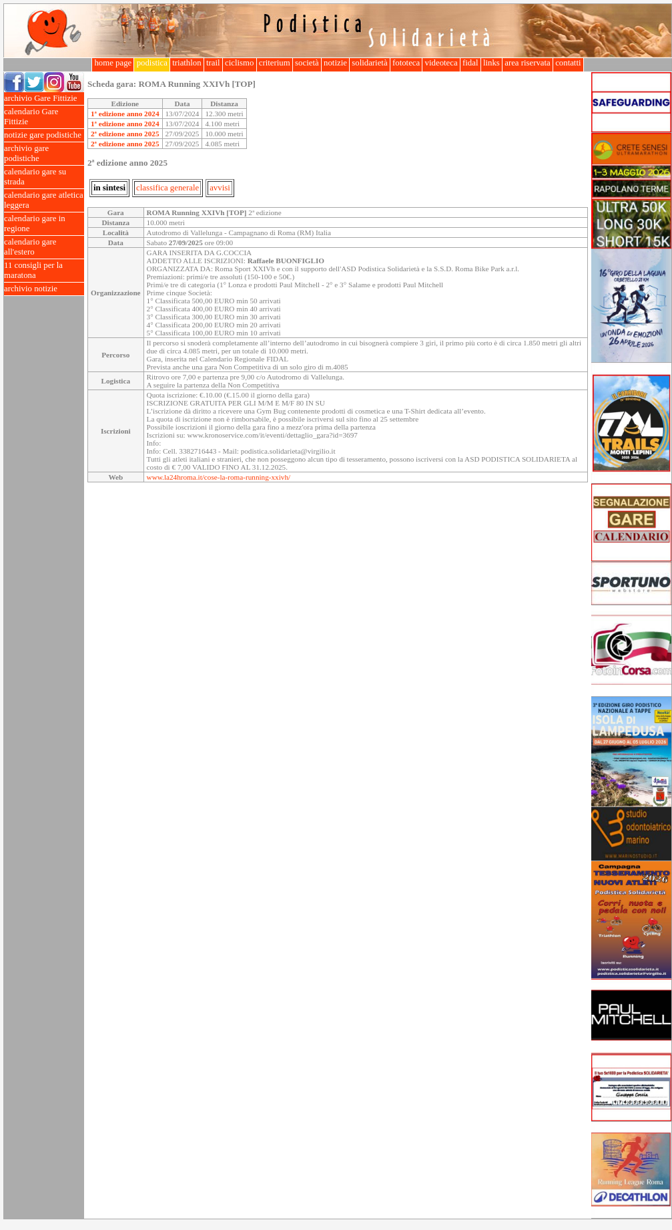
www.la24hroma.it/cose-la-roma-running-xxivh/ (219, 477)
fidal (470, 62)
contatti (568, 62)
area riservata (527, 62)
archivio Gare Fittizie (44, 98)
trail (213, 62)
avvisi (220, 187)
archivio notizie (44, 289)
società (307, 62)
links (491, 62)
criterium (274, 62)
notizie (335, 62)
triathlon (187, 62)
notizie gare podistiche (44, 135)
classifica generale (167, 187)
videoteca (440, 62)
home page (112, 62)
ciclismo (239, 62)
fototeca (406, 62)
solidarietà (370, 62)
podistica (152, 62)
